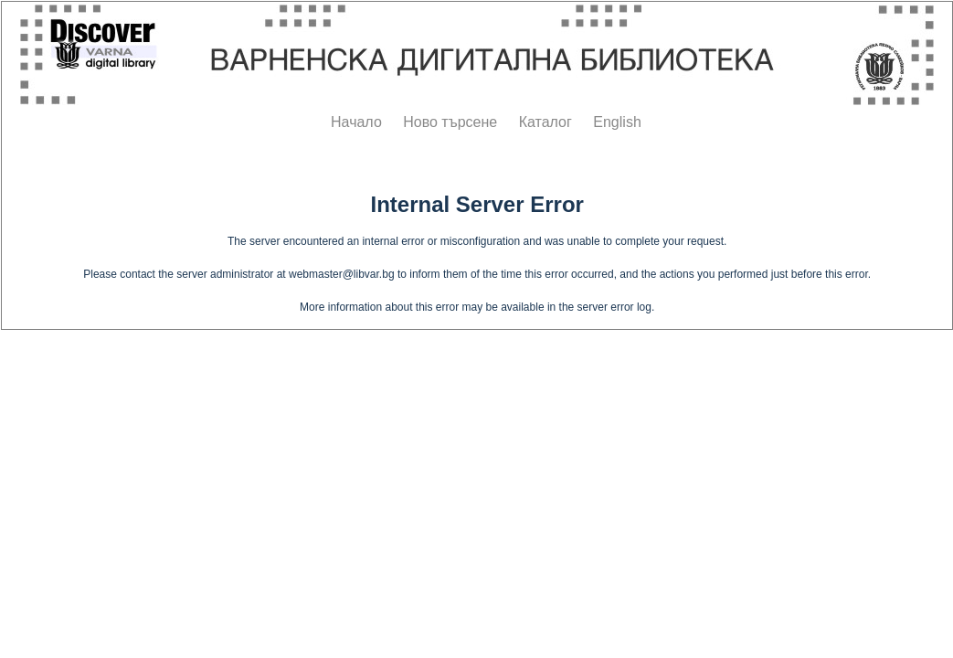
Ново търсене (450, 122)
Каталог (545, 122)
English (617, 122)
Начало (356, 122)
